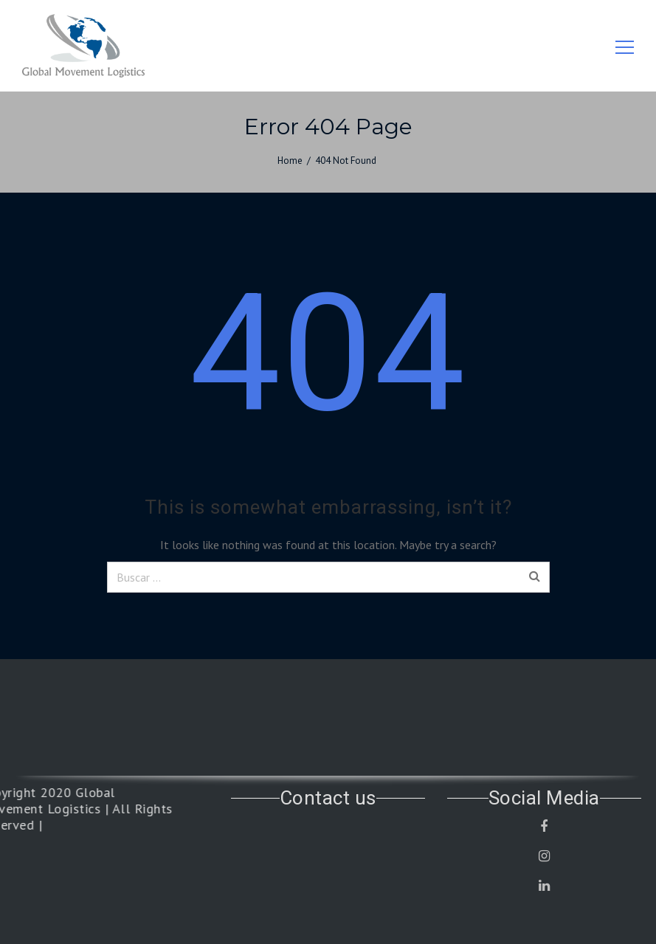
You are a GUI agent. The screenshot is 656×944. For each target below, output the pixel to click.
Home (290, 160)
